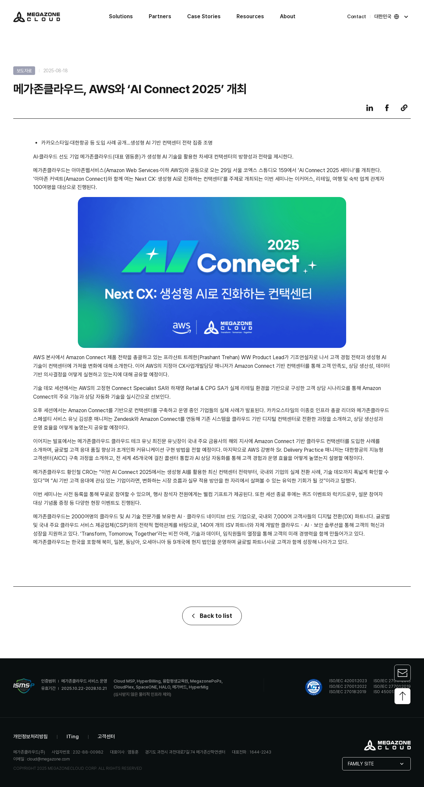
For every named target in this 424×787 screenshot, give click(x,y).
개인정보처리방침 (30, 736)
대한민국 (391, 16)
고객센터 (106, 736)
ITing (73, 736)
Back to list (212, 616)
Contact (356, 17)
